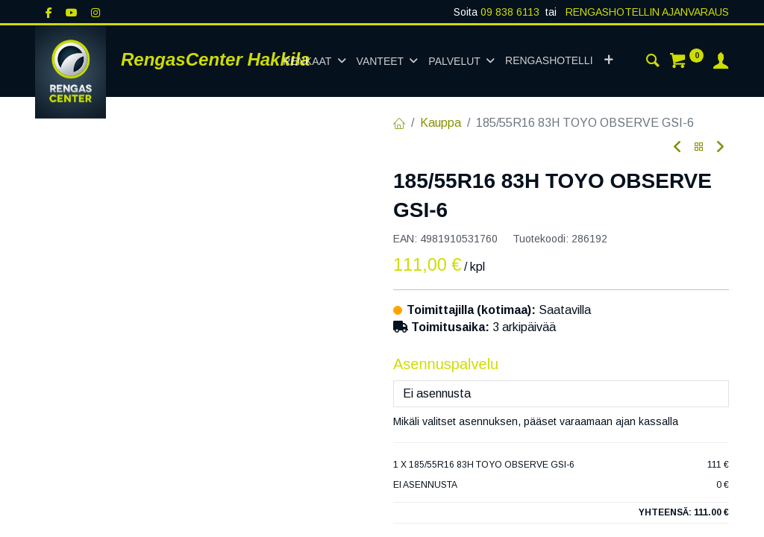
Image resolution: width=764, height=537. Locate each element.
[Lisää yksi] (480, 364)
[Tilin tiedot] (721, 63)
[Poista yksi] (411, 364)
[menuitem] (549, 61)
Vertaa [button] (420, 401)
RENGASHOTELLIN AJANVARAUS (646, 12)
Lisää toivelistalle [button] (514, 401)
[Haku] (653, 63)
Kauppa (440, 122)
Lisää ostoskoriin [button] (580, 365)
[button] (608, 61)
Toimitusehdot (430, 517)
